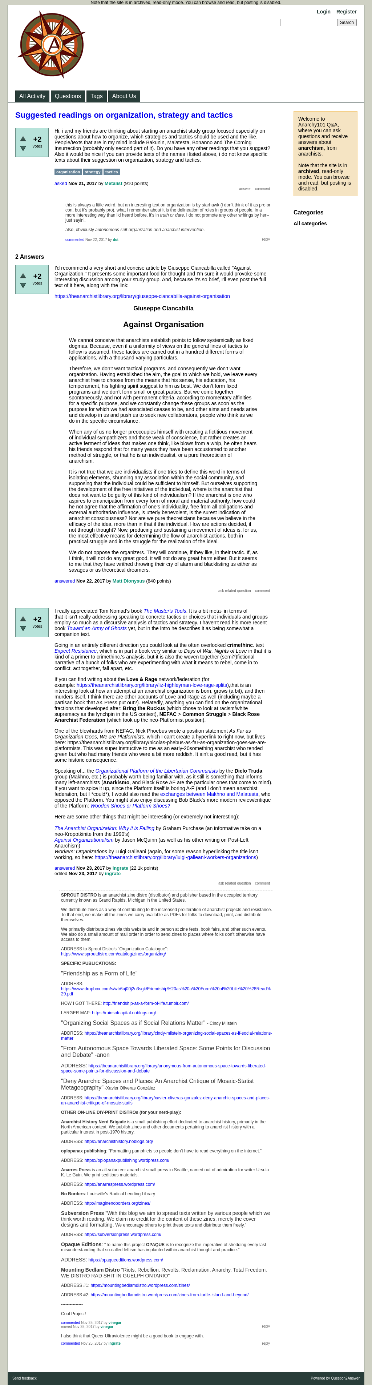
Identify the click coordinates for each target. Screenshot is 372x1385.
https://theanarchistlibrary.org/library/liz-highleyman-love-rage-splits (152, 685)
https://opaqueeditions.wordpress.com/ (125, 1260)
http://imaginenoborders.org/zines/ (117, 1203)
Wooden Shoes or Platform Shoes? (130, 806)
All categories (310, 223)
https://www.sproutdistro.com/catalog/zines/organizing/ (113, 954)
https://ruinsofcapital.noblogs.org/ (124, 1012)
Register (346, 12)
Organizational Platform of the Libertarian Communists (157, 771)
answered (64, 581)
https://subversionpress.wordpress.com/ (123, 1234)
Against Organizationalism (84, 840)
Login (324, 12)
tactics (111, 172)
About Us (124, 96)
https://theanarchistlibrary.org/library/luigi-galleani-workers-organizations (175, 857)
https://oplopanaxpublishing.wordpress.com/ (127, 1160)
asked (60, 183)
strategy (93, 172)
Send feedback (24, 1378)
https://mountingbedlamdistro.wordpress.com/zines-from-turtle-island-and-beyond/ (169, 1294)
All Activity (32, 96)
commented (74, 240)
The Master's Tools (164, 611)
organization (68, 172)
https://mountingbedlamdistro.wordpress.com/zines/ (140, 1285)
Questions (68, 96)
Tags (96, 96)
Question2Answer (345, 1378)
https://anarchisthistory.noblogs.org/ (119, 1141)
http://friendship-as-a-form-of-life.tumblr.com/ (146, 1003)
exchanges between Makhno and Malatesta (209, 794)
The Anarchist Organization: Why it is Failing (104, 828)
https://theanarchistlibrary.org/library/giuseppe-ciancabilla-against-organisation (142, 296)
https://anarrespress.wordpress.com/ (120, 1184)
